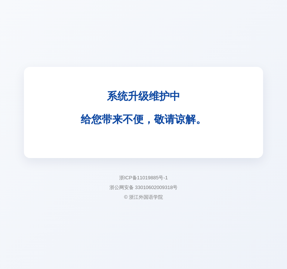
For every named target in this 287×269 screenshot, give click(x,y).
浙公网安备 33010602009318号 (143, 187)
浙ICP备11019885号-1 (143, 177)
